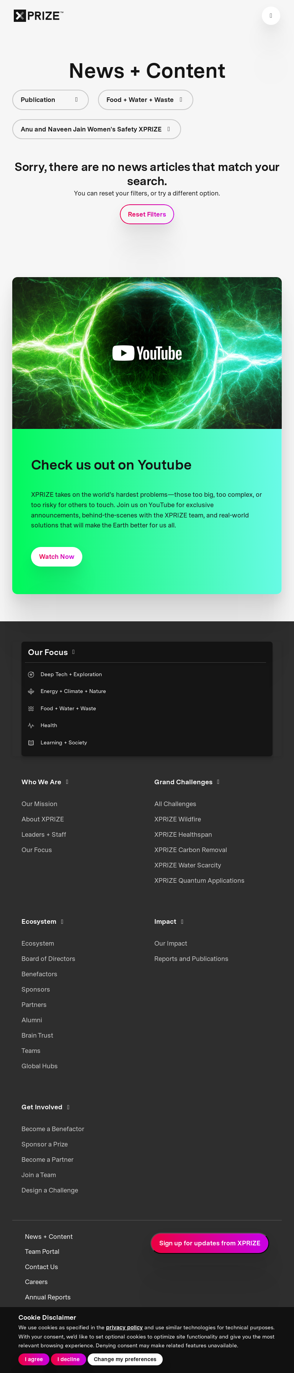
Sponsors (35, 989)
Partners (34, 1004)
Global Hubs (39, 1066)
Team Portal (42, 1251)
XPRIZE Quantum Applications (199, 880)
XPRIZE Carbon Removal (190, 850)
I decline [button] (68, 1359)
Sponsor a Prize (44, 1144)
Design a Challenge (49, 1190)
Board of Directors (48, 958)
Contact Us (41, 1267)
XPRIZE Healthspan (183, 834)
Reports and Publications (191, 958)
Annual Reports (48, 1297)
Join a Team (38, 1175)
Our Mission (39, 804)
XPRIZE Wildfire (177, 819)
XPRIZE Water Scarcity (187, 865)
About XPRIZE (42, 819)
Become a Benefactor (52, 1129)
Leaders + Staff (43, 834)
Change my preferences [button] (125, 1359)
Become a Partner (47, 1159)
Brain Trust (37, 1035)
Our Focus (36, 850)
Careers (36, 1282)
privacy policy (124, 1327)
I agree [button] (34, 1359)
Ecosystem (37, 943)
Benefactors (39, 974)
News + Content (49, 1236)
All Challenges (175, 804)
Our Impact (170, 943)
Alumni (31, 1020)
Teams (31, 1050)
